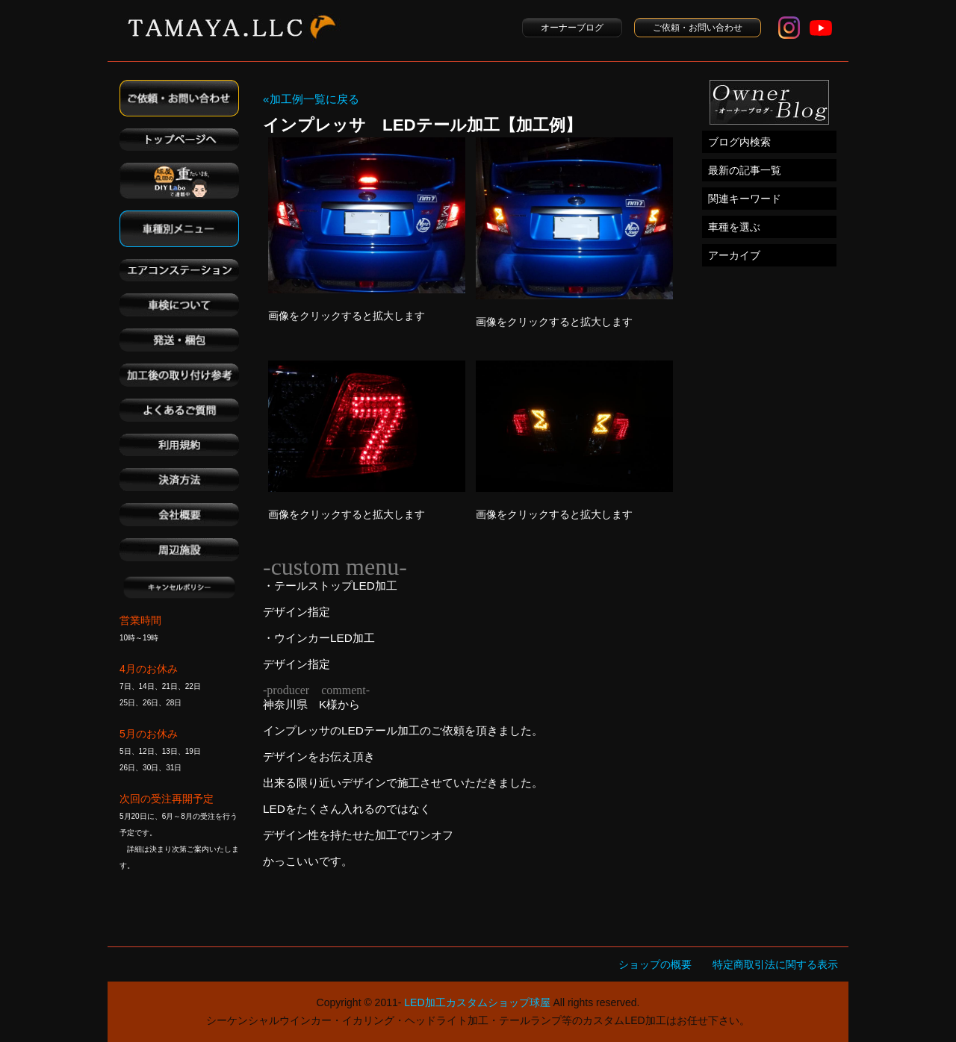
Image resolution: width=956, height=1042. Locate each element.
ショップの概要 (655, 964)
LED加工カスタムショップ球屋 (477, 1002)
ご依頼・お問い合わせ (697, 27)
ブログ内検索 (739, 142)
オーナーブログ (572, 27)
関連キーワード (744, 199)
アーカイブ (734, 255)
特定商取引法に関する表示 (775, 964)
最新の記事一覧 (744, 170)
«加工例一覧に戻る (311, 99)
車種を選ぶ (734, 227)
